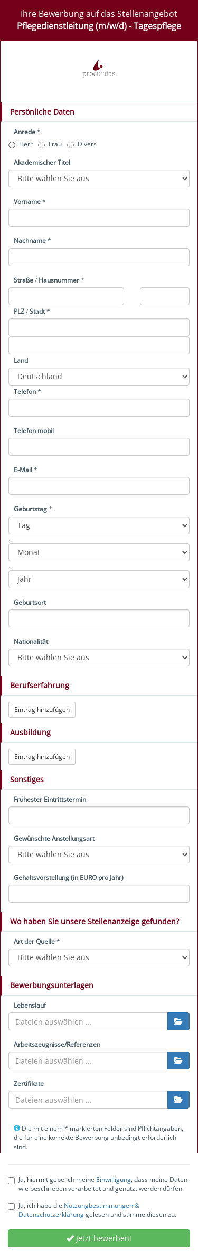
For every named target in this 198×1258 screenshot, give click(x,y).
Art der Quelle (34, 941)
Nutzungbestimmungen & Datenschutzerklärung (78, 1210)
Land (21, 360)
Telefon (25, 391)
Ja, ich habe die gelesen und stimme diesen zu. (92, 1210)
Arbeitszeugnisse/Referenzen (57, 1044)
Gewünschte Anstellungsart (54, 838)
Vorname (27, 201)
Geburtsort (30, 602)
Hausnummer (59, 280)
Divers (82, 143)
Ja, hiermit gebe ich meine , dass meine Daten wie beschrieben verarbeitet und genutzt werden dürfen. (97, 1184)
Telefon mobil (34, 430)
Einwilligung (113, 1179)
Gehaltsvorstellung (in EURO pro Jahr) (69, 877)
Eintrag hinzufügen (42, 709)
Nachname (30, 240)
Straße (23, 280)
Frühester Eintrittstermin (50, 799)
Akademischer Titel (42, 162)
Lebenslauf (30, 1005)
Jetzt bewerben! (99, 1238)
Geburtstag (30, 508)
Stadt (37, 311)
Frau (50, 143)
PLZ (19, 311)
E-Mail (23, 469)
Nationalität (31, 641)
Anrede (24, 131)
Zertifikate (29, 1083)
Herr (20, 143)
